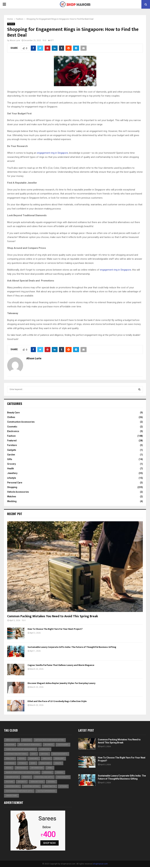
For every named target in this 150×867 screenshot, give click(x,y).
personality (63, 777)
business (49, 744)
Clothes (11, 417)
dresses (46, 758)
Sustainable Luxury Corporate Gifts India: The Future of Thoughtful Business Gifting (72, 647)
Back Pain (10, 744)
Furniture (12, 445)
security (22, 782)
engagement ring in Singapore (52, 152)
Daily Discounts (60, 754)
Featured (12, 440)
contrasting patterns (16, 754)
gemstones (45, 763)
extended (10, 763)
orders (59, 772)
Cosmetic (12, 426)
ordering (47, 772)
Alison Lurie (15, 40)
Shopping (12, 487)
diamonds (33, 758)
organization (12, 777)
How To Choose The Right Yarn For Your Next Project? (55, 629)
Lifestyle (11, 478)
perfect (26, 777)
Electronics (13, 431)
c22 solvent (63, 744)
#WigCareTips (12, 740)
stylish (63, 786)
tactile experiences (46, 791)
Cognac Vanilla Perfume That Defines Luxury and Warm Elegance (61, 665)
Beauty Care (13, 412)
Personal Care (14, 482)
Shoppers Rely (12, 786)
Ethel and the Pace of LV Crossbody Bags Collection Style (57, 701)
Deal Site (10, 758)
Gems (33, 763)
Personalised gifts (44, 777)
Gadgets (11, 450)
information (37, 768)
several (51, 782)
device (22, 758)
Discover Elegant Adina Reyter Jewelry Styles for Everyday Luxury (61, 683)
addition (27, 740)
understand (11, 795)
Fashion (11, 24)
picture (9, 782)
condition (44, 749)
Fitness (22, 763)
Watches (11, 496)
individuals (21, 768)
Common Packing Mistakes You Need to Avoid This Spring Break (52, 616)
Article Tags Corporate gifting (49, 740)
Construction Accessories (21, 422)
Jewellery (12, 473)
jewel (49, 768)
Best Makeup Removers (29, 744)
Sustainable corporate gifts (19, 791)
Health (10, 468)
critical (44, 754)
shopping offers (31, 786)
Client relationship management (20, 749)
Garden (11, 454)
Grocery (11, 464)
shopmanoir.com (100, 864)
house (9, 768)
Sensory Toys (37, 782)
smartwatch (49, 786)
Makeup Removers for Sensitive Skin (22, 772)
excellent (59, 758)
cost (33, 754)
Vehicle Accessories (18, 492)
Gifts (9, 459)
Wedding (12, 501)
